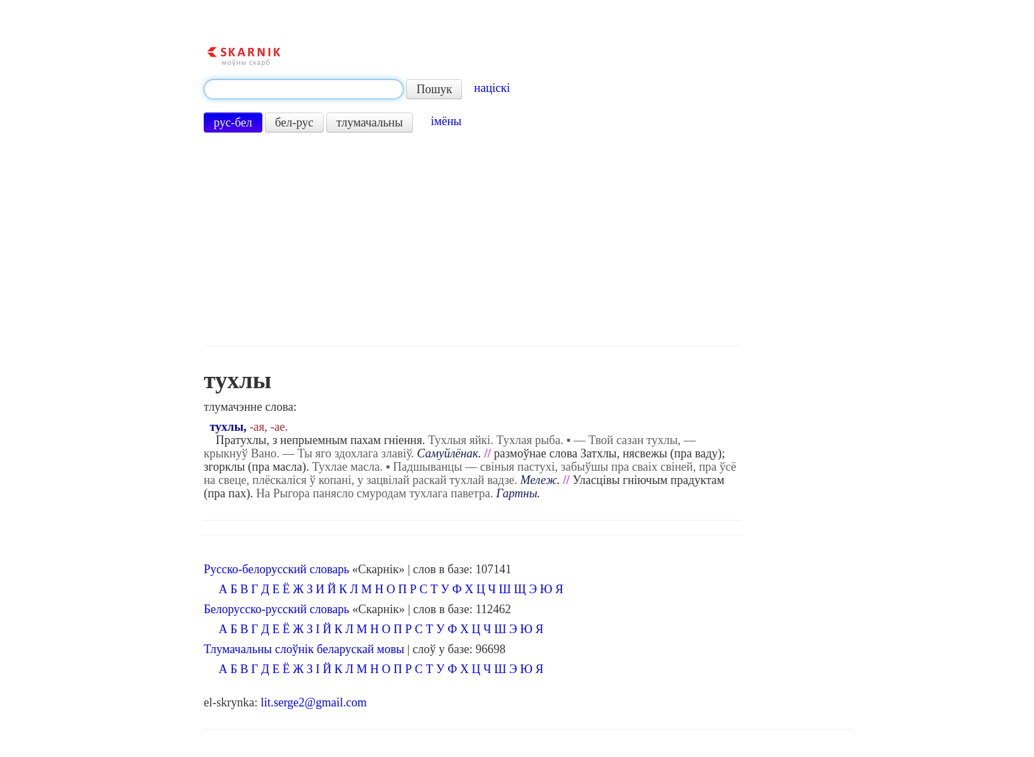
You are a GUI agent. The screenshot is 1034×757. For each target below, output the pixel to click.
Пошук (434, 89)
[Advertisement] (473, 239)
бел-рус (294, 122)
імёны (446, 121)
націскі (492, 88)
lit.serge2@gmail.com (313, 702)
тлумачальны (369, 122)
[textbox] (303, 89)
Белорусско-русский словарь (277, 609)
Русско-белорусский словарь (276, 569)
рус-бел (233, 122)
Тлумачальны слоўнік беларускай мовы (304, 649)
